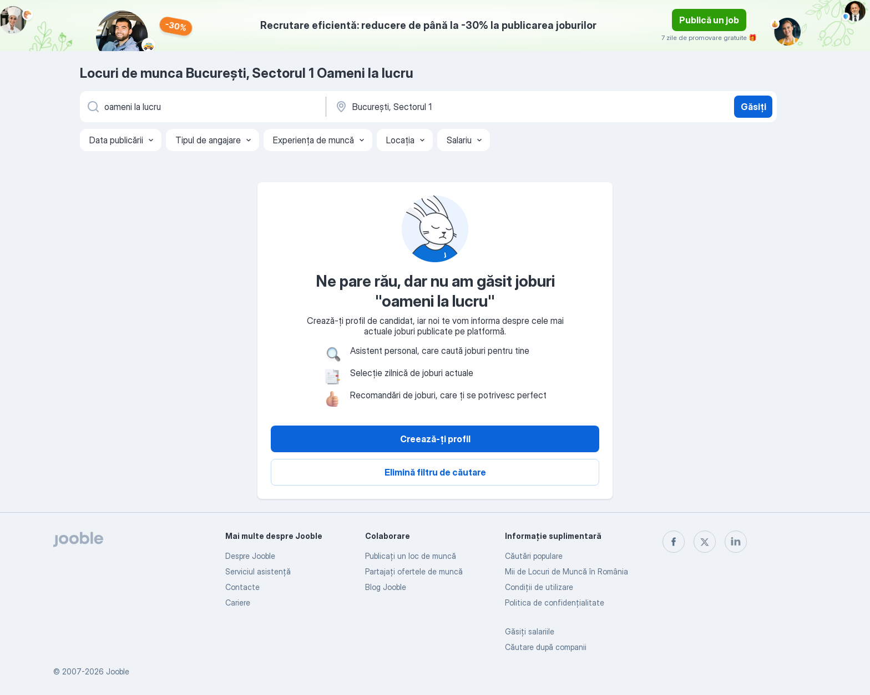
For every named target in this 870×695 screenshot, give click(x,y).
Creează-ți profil (435, 438)
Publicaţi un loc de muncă (410, 556)
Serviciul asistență (258, 571)
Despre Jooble (250, 556)
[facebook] (673, 542)
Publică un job (709, 20)
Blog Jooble (385, 587)
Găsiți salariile (529, 631)
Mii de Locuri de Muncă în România (566, 571)
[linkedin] (736, 542)
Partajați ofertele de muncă (414, 571)
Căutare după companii (545, 647)
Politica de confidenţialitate (554, 602)
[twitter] (705, 542)
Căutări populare (534, 556)
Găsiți (753, 106)
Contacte (242, 587)
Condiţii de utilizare (539, 587)
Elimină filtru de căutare (435, 472)
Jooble (117, 671)
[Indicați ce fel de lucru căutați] (202, 106)
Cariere (237, 602)
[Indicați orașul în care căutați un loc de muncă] (450, 106)
